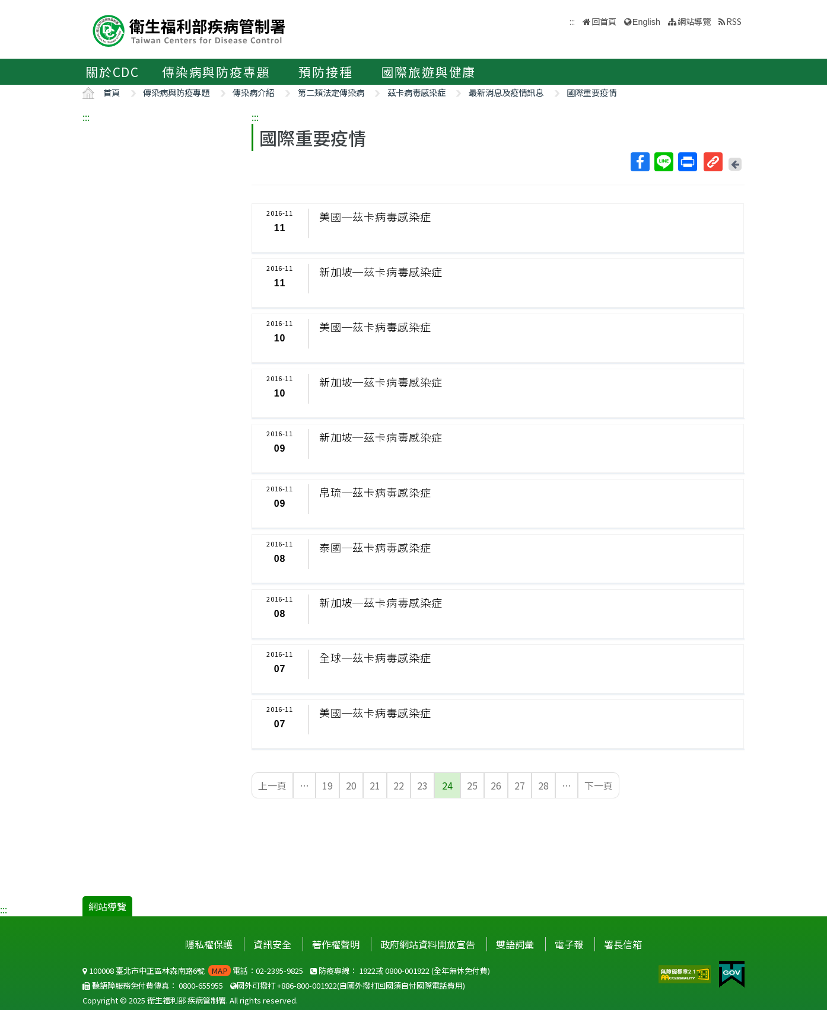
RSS (734, 21)
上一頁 (272, 785)
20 (351, 785)
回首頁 (603, 21)
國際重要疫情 (591, 92)
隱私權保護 (209, 944)
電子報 (569, 944)
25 (472, 785)
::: (86, 117)
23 (422, 785)
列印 (687, 161)
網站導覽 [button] (694, 21)
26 (496, 785)
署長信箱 (623, 944)
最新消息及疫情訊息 (506, 92)
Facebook (639, 161)
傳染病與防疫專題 (216, 72)
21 (375, 785)
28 (543, 785)
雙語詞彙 (515, 944)
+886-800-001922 (307, 985)
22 (398, 785)
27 (519, 785)
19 (327, 785)
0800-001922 (407, 970)
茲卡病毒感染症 (416, 92)
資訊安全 (272, 944)
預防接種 (325, 72)
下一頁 (598, 785)
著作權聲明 (336, 944)
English (646, 22)
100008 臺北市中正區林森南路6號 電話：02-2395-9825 (192, 970)
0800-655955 (201, 985)
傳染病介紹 (253, 92)
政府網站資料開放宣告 (427, 944)
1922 (367, 970)
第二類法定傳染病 (331, 92)
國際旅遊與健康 (428, 72)
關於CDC (112, 72)
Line (663, 161)
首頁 (111, 92)
